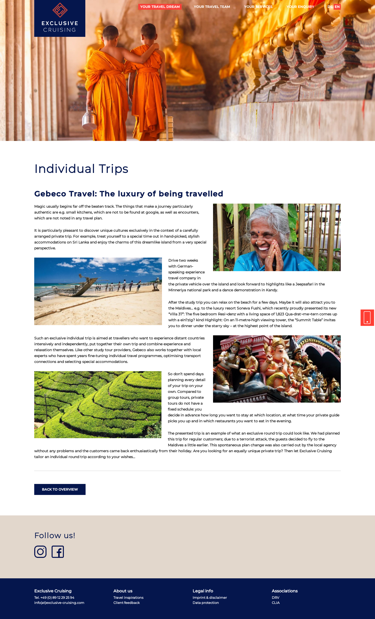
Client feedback (126, 603)
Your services (258, 7)
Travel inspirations (128, 598)
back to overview (60, 489)
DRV (275, 598)
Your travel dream (160, 7)
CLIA (275, 603)
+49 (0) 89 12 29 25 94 (57, 598)
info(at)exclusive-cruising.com (59, 603)
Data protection (206, 603)
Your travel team (212, 7)
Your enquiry (300, 7)
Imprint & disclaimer (210, 598)
